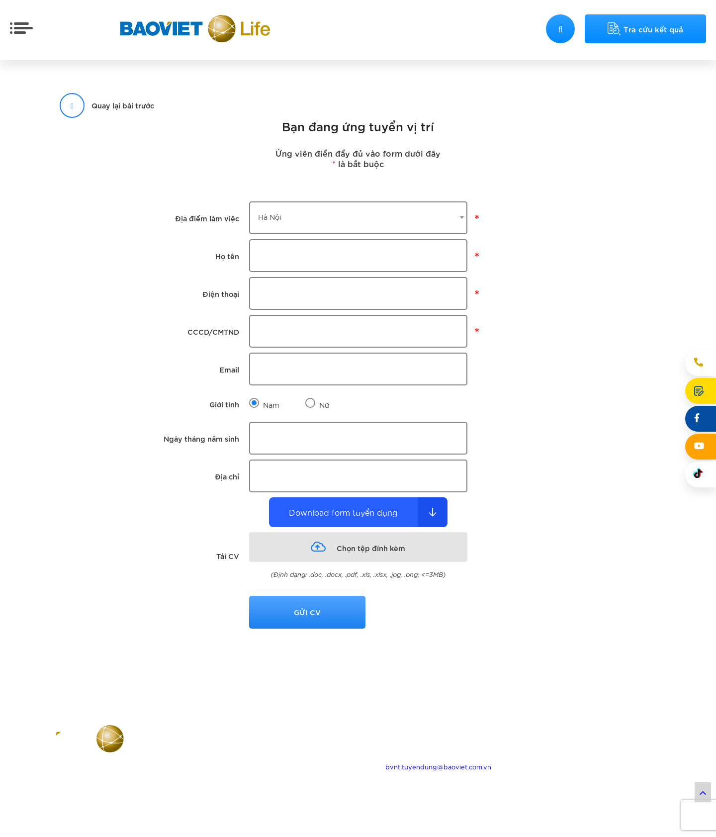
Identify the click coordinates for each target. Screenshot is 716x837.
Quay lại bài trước (107, 105)
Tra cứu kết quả (645, 28)
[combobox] (358, 217)
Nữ (324, 404)
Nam (271, 404)
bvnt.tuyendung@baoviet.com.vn (438, 766)
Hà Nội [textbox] (269, 216)
